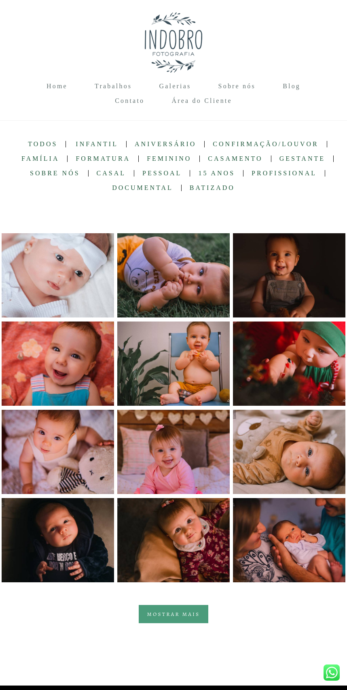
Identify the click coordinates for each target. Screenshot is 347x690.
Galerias (175, 86)
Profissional (284, 173)
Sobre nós (237, 86)
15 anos (216, 173)
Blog (291, 86)
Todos (42, 144)
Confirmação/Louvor (265, 144)
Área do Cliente (201, 100)
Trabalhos (113, 86)
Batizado (212, 188)
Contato (129, 100)
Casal (111, 173)
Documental (142, 188)
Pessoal (162, 173)
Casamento (235, 158)
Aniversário (165, 144)
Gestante (302, 158)
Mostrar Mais (173, 614)
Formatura (103, 158)
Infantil (97, 144)
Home (57, 86)
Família (40, 158)
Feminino (169, 158)
